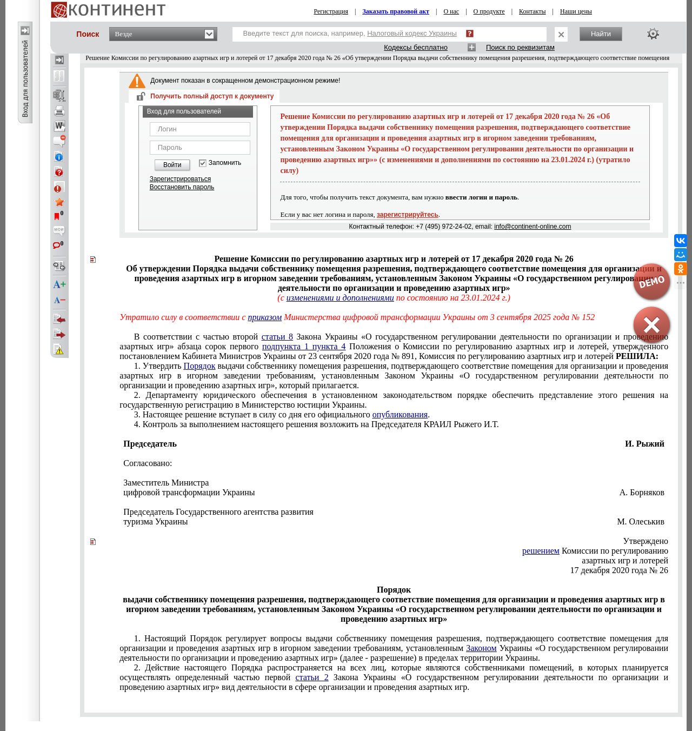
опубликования (400, 414)
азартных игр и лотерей (625, 560)
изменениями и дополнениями (340, 297)
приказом (265, 317)
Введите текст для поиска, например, (350, 33)
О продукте (489, 11)
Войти (172, 165)
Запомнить (225, 163)
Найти (601, 34)
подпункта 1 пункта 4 (303, 346)
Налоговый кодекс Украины (412, 33)
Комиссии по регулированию (595, 550)
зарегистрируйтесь (407, 214)
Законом (481, 648)
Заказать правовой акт (395, 11)
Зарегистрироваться (180, 179)
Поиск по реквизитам (520, 47)
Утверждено (645, 541)
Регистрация (331, 11)
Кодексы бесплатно (416, 47)
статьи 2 (312, 677)
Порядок (200, 365)
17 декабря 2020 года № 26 (619, 570)
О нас (451, 11)
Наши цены (576, 11)
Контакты (532, 11)
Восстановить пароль (182, 187)
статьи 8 (277, 336)
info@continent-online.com (532, 226)
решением (541, 550)
